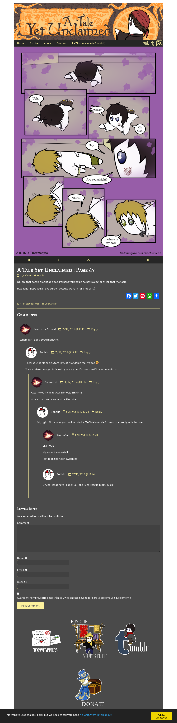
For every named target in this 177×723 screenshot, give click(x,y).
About (47, 43)
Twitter (146, 43)
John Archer (50, 303)
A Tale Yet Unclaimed (29, 303)
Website (22, 582)
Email (22, 570)
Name (23, 558)
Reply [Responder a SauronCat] (96, 382)
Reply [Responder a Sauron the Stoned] (94, 329)
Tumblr (153, 43)
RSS (159, 43)
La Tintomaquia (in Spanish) (88, 43)
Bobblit (40, 275)
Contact (62, 43)
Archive (34, 43)
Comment (23, 523)
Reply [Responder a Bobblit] (87, 352)
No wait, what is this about (95, 715)
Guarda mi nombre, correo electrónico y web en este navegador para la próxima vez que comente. (74, 597)
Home (20, 43)
